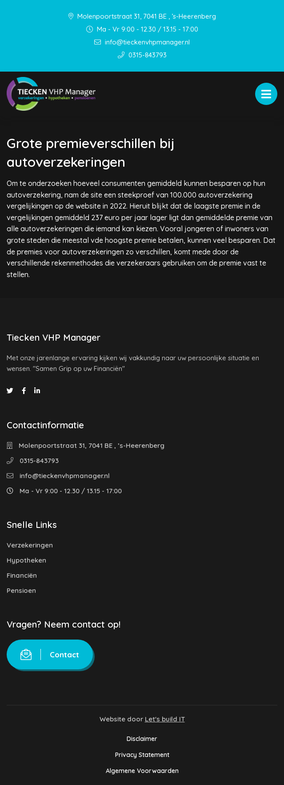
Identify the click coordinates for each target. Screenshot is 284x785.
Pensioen (21, 590)
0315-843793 (142, 55)
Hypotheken (26, 560)
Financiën (22, 575)
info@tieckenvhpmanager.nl (142, 42)
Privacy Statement (142, 755)
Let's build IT (165, 719)
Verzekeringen (30, 545)
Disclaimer (142, 739)
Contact (49, 654)
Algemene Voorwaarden (142, 771)
